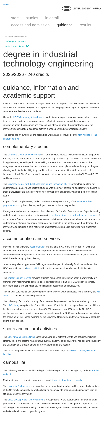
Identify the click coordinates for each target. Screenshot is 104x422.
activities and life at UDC (17, 46)
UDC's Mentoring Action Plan (27, 117)
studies (32, 18)
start (15, 18)
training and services (15, 41)
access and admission (30, 25)
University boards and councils (67, 380)
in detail (52, 18)
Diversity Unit (32, 268)
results (85, 25)
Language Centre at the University (24, 154)
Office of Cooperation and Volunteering (26, 399)
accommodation (37, 246)
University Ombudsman (19, 386)
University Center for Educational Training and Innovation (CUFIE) (40, 184)
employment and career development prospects (74, 215)
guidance (65, 25)
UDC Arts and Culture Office (21, 337)
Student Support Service (19, 278)
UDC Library (14, 305)
